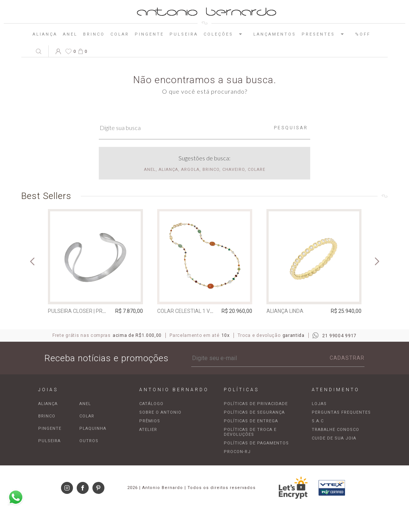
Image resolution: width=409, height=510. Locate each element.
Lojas (319, 403)
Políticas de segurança (254, 412)
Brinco (94, 34)
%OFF (362, 34)
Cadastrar (347, 358)
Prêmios (149, 421)
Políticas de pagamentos (256, 443)
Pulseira (184, 34)
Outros (88, 440)
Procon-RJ (237, 451)
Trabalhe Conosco (335, 429)
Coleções (226, 34)
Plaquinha (92, 428)
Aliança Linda (284, 311)
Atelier (148, 429)
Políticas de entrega (251, 421)
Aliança (45, 34)
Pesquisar (291, 127)
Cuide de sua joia (334, 438)
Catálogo (151, 403)
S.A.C (318, 421)
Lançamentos (274, 34)
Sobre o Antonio (160, 412)
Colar (119, 34)
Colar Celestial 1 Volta (189, 311)
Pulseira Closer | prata (80, 311)
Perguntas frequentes (341, 412)
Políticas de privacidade (256, 403)
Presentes (326, 34)
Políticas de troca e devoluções (250, 432)
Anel (70, 34)
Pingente (149, 34)
